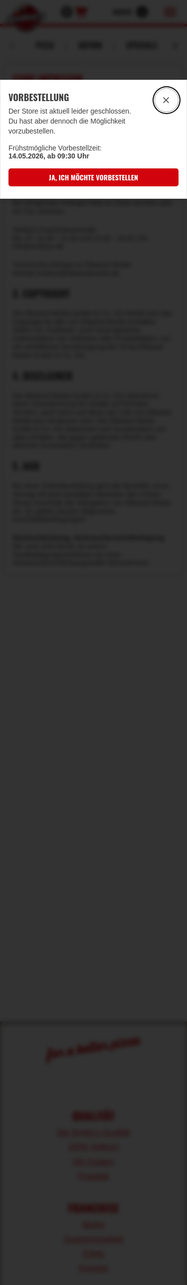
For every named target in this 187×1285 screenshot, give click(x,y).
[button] (93, 177)
